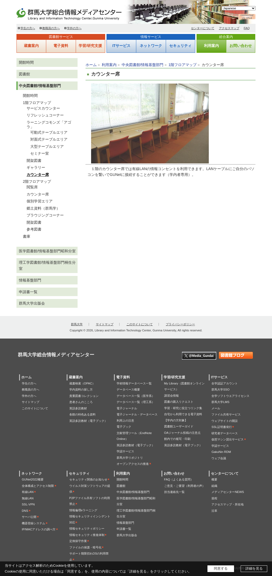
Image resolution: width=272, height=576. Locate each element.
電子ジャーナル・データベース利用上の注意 (137, 417)
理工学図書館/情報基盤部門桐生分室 (47, 265)
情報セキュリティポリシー (86, 528)
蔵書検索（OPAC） (82, 383)
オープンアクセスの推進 (133, 463)
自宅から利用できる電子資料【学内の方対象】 (183, 417)
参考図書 (34, 229)
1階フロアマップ (182, 65)
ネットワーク (151, 46)
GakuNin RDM (221, 451)
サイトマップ (104, 324)
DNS (25, 510)
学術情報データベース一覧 (134, 383)
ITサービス (121, 46)
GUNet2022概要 (33, 479)
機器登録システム (33, 523)
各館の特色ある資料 (82, 414)
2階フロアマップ (37, 181)
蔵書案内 (31, 46)
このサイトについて (139, 324)
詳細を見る (254, 568)
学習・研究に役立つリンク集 (183, 408)
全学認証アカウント (224, 383)
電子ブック (124, 426)
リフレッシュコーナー (45, 115)
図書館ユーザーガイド (178, 426)
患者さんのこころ (81, 402)
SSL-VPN (28, 504)
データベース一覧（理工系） (136, 402)
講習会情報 (171, 395)
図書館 (24, 74)
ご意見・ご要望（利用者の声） (184, 485)
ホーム (91, 65)
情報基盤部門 (30, 280)
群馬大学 (77, 324)
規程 (214, 498)
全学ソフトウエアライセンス (230, 395)
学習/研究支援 (90, 46)
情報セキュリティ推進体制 (86, 534)
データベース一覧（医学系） (136, 395)
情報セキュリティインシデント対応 (89, 519)
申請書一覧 (28, 292)
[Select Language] (239, 8)
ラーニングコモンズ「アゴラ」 (49, 124)
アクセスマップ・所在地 (227, 504)
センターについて (202, 28)
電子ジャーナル (127, 408)
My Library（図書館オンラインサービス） (184, 386)
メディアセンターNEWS (227, 491)
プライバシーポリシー (180, 324)
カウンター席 (38, 174)
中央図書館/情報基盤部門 (143, 65)
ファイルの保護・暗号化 (85, 547)
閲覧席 (32, 187)
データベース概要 (128, 389)
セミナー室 (39, 153)
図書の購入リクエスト (178, 401)
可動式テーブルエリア (48, 132)
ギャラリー (36, 167)
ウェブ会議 (218, 458)
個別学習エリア (40, 201)
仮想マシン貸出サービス (227, 439)
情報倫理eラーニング (83, 510)
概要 (214, 479)
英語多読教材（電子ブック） (88, 420)
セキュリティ (180, 46)
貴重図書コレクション (84, 395)
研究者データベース (224, 433)
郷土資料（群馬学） (43, 208)
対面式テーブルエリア (48, 139)
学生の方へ (27, 28)
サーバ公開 (29, 516)
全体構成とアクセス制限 (38, 485)
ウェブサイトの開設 (224, 420)
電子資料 (60, 46)
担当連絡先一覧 (174, 491)
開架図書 (34, 160)
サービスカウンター (43, 108)
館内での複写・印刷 (177, 438)
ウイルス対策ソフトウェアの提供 (89, 488)
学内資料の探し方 (81, 389)
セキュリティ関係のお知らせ (88, 479)
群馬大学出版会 (32, 303)
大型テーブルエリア (47, 146)
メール (215, 408)
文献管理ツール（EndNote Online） (134, 436)
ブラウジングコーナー (45, 215)
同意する (221, 568)
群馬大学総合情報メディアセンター (77, 13)
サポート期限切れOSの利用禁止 (89, 556)
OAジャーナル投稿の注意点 (182, 432)
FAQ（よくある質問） (179, 479)
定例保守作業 (78, 541)
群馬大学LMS (220, 402)
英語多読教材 (78, 408)
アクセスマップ (229, 28)
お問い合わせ (241, 46)
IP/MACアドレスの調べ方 (39, 529)
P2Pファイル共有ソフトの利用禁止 (89, 501)
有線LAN (27, 491)
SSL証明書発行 (221, 426)
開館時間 (26, 62)
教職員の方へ (51, 28)
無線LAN (27, 498)
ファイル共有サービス (226, 414)
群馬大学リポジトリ (130, 457)
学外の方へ (74, 28)
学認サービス (125, 451)
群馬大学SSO (220, 389)
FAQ (247, 28)
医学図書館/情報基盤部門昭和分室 (47, 251)
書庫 (26, 236)
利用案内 (211, 46)
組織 (214, 485)
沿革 (214, 510)
